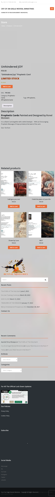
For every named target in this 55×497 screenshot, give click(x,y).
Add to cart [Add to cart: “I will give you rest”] (14, 206)
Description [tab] (8, 106)
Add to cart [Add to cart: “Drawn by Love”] (14, 247)
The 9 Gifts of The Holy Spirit (10, 291)
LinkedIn (3, 480)
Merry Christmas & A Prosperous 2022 (14, 307)
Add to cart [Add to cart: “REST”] (41, 247)
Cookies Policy (5, 416)
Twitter (3, 477)
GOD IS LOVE (5, 299)
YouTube (3, 472)
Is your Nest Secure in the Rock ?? (37, 346)
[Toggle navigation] (52, 8)
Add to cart (7, 87)
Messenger (4, 466)
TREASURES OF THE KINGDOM (11, 303)
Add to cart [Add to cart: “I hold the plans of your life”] (41, 206)
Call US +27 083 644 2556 (8, 2)
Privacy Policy (5, 411)
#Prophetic (31, 98)
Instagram (4, 474)
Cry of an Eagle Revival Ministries (17, 9)
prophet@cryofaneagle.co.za (28, 2)
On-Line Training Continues (10, 295)
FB (2, 469)
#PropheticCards (7, 100)
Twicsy (3, 350)
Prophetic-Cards (8, 97)
